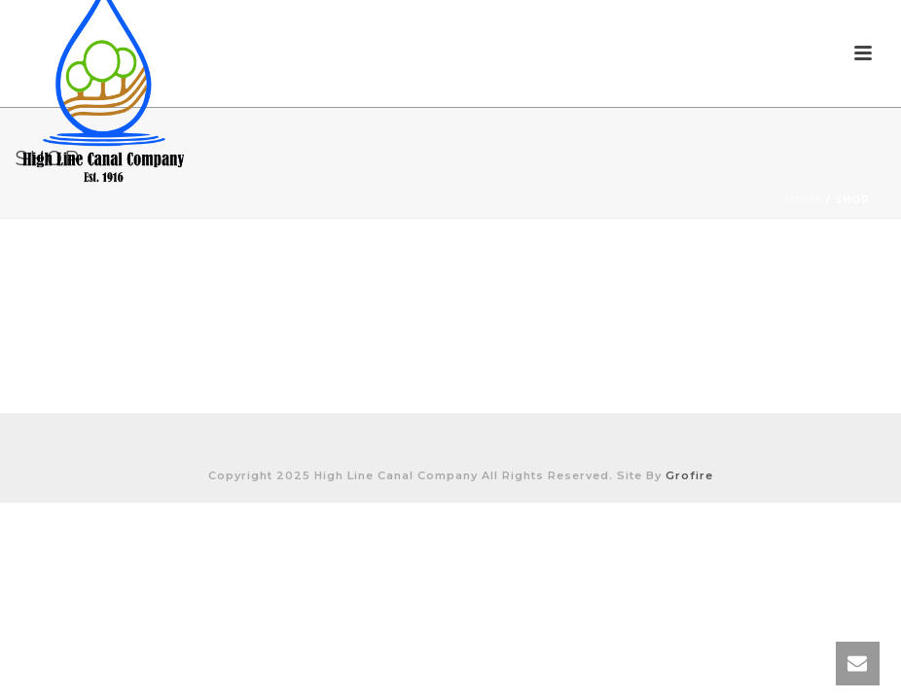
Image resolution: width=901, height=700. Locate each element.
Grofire (689, 475)
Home (803, 199)
